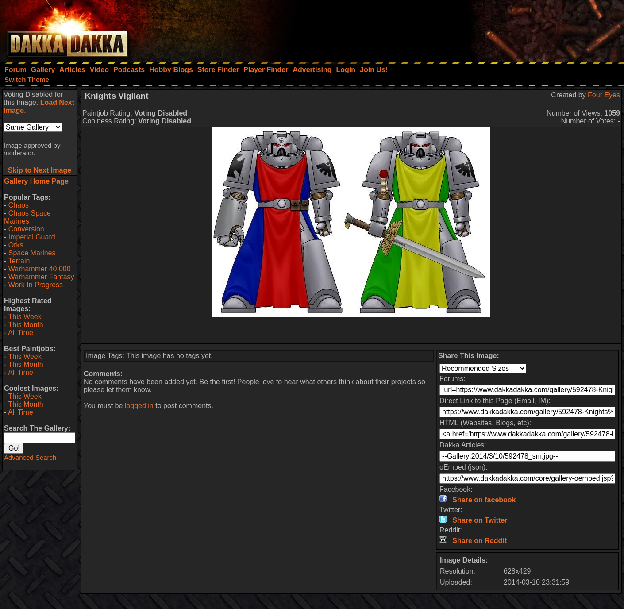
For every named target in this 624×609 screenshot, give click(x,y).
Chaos (18, 205)
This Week (24, 316)
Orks (15, 245)
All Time (20, 332)
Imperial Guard (31, 237)
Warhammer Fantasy (41, 277)
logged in (139, 405)
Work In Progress (35, 285)
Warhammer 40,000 (39, 269)
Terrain (19, 261)
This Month (25, 324)
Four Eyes (604, 95)
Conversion (26, 229)
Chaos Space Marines (27, 217)
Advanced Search (30, 457)
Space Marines (32, 253)
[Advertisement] (505, 28)
